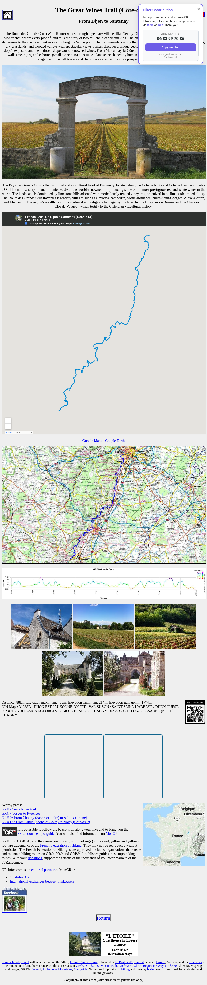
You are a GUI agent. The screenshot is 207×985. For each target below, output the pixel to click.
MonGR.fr (113, 834)
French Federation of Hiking (60, 845)
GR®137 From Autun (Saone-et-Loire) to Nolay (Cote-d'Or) (46, 822)
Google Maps (92, 441)
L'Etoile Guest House (83, 962)
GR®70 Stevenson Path (101, 965)
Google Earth (115, 441)
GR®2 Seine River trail (19, 809)
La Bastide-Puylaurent (129, 962)
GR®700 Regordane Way (146, 965)
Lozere (160, 962)
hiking (125, 969)
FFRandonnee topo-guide (35, 834)
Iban (160, 25)
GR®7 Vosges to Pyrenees (21, 813)
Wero (150, 25)
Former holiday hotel (15, 962)
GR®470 (171, 965)
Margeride (80, 969)
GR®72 (124, 965)
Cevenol (35, 969)
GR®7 (80, 965)
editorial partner (42, 870)
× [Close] (198, 9)
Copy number (171, 47)
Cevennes (195, 962)
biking (151, 969)
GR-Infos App (20, 877)
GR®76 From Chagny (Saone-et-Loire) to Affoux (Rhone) (44, 818)
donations (35, 858)
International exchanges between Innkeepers (42, 881)
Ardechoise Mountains (57, 969)
